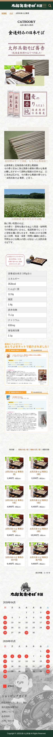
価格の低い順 (23, 450)
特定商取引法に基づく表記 (14, 702)
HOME (4, 13)
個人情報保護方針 (10, 707)
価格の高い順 (35, 450)
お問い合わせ (8, 721)
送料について (8, 711)
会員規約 (6, 716)
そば (11, 13)
